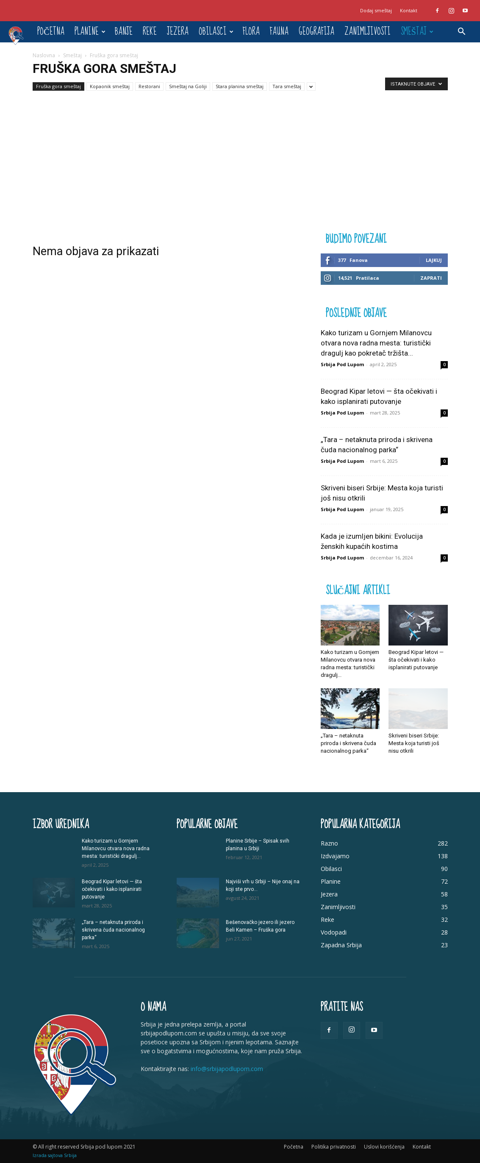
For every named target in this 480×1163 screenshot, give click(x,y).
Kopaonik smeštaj (110, 86)
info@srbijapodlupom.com (227, 1069)
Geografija (316, 31)
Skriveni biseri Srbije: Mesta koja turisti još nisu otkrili (413, 743)
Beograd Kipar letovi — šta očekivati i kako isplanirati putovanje (416, 660)
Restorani (149, 86)
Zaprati (431, 278)
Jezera (178, 31)
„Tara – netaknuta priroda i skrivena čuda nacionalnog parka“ (348, 743)
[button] (461, 32)
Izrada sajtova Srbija (55, 1155)
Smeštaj (417, 31)
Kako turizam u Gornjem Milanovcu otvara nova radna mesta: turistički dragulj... (116, 848)
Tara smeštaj (286, 86)
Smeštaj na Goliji (188, 86)
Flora (251, 31)
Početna (50, 31)
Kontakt (408, 10)
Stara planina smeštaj (240, 86)
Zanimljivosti (367, 31)
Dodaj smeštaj (376, 10)
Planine (90, 31)
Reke (150, 31)
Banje (124, 31)
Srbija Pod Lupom (342, 364)
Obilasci (216, 31)
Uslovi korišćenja (384, 1146)
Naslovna (44, 55)
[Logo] (20, 35)
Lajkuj (434, 260)
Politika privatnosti (333, 1146)
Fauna (279, 31)
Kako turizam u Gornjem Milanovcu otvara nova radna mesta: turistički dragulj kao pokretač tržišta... (376, 342)
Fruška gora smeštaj (58, 86)
